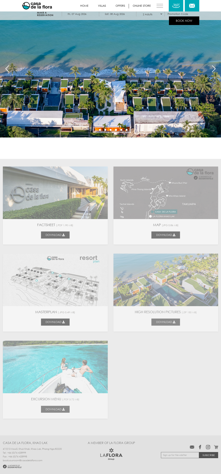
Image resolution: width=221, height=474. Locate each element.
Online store (142, 5)
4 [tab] (111, 130)
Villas (102, 5)
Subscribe (209, 455)
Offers (120, 5)
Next (213, 68)
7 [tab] (127, 130)
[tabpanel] (110, 69)
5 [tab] (116, 130)
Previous (7, 68)
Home (84, 5)
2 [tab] (100, 130)
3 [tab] (105, 130)
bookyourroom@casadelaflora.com (22, 460)
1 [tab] (94, 130)
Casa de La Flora (37, 6)
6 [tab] (121, 130)
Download (55, 234)
